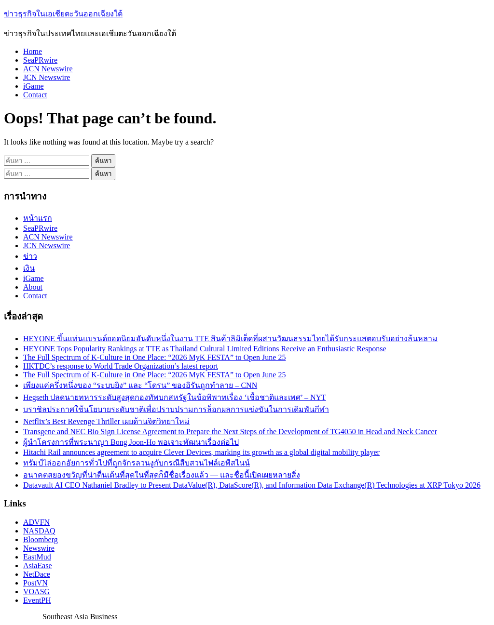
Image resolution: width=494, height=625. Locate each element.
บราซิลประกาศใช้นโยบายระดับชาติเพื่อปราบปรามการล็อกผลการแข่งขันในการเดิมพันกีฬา (176, 409)
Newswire (39, 548)
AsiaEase (37, 565)
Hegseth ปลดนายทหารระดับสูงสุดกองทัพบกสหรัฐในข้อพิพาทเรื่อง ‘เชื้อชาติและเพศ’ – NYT (174, 397)
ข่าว (30, 256)
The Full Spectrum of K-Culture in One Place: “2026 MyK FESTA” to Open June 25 (154, 357)
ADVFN (36, 522)
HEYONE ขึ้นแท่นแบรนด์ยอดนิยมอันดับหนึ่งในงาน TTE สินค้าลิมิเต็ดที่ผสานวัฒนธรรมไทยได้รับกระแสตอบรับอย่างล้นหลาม (230, 338)
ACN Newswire (48, 69)
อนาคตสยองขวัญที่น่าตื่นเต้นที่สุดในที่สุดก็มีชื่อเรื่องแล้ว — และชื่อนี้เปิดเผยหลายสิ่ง (161, 475)
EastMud (37, 557)
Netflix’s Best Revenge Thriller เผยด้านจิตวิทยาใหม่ (106, 421)
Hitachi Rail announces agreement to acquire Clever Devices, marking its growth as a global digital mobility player (201, 452)
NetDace (36, 574)
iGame (33, 86)
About (32, 287)
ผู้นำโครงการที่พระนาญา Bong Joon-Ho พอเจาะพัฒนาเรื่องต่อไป (131, 442)
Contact (35, 95)
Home (32, 51)
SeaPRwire (40, 60)
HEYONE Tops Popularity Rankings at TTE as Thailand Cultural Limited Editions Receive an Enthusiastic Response (204, 349)
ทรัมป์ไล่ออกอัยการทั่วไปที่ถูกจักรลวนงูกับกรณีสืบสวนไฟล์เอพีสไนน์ (136, 463)
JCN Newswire (46, 77)
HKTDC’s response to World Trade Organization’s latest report (120, 366)
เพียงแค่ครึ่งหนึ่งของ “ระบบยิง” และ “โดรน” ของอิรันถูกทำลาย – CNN (140, 385)
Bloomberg (40, 539)
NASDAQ (39, 531)
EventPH (37, 600)
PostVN (35, 583)
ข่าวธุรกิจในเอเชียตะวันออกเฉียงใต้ (63, 14)
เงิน (29, 268)
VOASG (36, 591)
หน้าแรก (37, 218)
